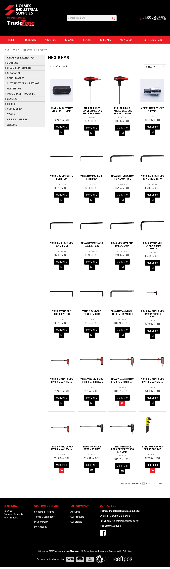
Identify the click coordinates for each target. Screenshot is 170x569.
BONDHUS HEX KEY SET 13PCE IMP (152, 449)
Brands (69, 40)
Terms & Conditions (44, 518)
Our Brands (76, 523)
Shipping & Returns (44, 513)
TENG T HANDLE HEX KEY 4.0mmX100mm (122, 382)
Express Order (153, 40)
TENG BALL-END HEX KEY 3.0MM (61, 245)
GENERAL (12, 99)
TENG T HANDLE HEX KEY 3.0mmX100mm (91, 382)
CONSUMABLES (15, 78)
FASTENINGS (14, 88)
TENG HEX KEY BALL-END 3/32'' (91, 178)
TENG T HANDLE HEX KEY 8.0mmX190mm (61, 449)
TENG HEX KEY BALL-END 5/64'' (61, 178)
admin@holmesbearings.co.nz (123, 522)
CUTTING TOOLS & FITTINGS (23, 83)
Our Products (77, 518)
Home (11, 40)
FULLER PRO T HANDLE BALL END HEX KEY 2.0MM (122, 111)
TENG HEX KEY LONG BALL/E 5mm (122, 245)
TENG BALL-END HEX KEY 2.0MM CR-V (152, 178)
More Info (61, 127)
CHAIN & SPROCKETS (19, 68)
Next (159, 485)
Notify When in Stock (61, 132)
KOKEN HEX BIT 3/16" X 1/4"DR (152, 109)
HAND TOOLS (29, 50)
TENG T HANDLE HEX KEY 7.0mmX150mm (152, 382)
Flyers (87, 40)
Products (30, 40)
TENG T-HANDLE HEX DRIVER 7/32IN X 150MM (152, 315)
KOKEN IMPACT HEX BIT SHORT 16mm (61, 109)
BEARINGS (12, 63)
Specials (105, 40)
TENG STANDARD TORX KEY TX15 (91, 313)
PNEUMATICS (14, 109)
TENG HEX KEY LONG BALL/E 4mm (92, 245)
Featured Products (13, 516)
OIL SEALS (12, 104)
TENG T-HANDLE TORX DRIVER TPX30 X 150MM (122, 451)
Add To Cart (122, 405)
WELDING (12, 124)
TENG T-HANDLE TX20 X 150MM (92, 449)
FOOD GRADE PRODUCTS (21, 93)
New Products (11, 519)
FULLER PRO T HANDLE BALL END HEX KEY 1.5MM (92, 111)
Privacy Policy (41, 523)
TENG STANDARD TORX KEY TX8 (61, 313)
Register (162, 17)
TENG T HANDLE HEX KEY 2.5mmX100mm (61, 382)
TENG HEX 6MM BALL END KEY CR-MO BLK (122, 313)
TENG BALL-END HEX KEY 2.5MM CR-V (122, 178)
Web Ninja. (127, 553)
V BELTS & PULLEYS (18, 119)
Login (148, 17)
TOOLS (16, 50)
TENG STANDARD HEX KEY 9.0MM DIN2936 (152, 247)
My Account (127, 40)
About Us (50, 40)
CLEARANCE (13, 73)
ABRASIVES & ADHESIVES (21, 57)
